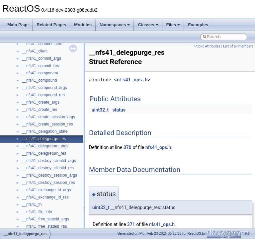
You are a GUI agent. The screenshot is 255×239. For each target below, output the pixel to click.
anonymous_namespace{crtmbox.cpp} (56, 211)
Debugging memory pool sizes (38, 65)
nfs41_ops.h (132, 80)
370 (127, 147)
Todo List (19, 117)
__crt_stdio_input (37, 160)
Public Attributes (207, 46)
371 (131, 224)
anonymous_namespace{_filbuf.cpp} (54, 190)
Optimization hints (27, 102)
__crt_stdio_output (38, 168)
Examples (198, 24)
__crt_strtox (32, 175)
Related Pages (51, 24)
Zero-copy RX (23, 80)
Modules (83, 24)
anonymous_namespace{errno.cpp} (53, 219)
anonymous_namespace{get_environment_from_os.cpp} (72, 226)
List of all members (238, 46)
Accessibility (32, 182)
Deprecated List (25, 124)
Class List (25, 153)
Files (173, 24)
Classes (148, 24)
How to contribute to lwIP (33, 43)
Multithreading (23, 95)
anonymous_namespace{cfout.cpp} (53, 204)
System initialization (28, 87)
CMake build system (29, 51)
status (119, 110)
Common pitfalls (25, 58)
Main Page (18, 24)
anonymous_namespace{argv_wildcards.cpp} (62, 197)
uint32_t (100, 110)
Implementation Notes (30, 109)
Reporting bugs (24, 73)
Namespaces (115, 24)
